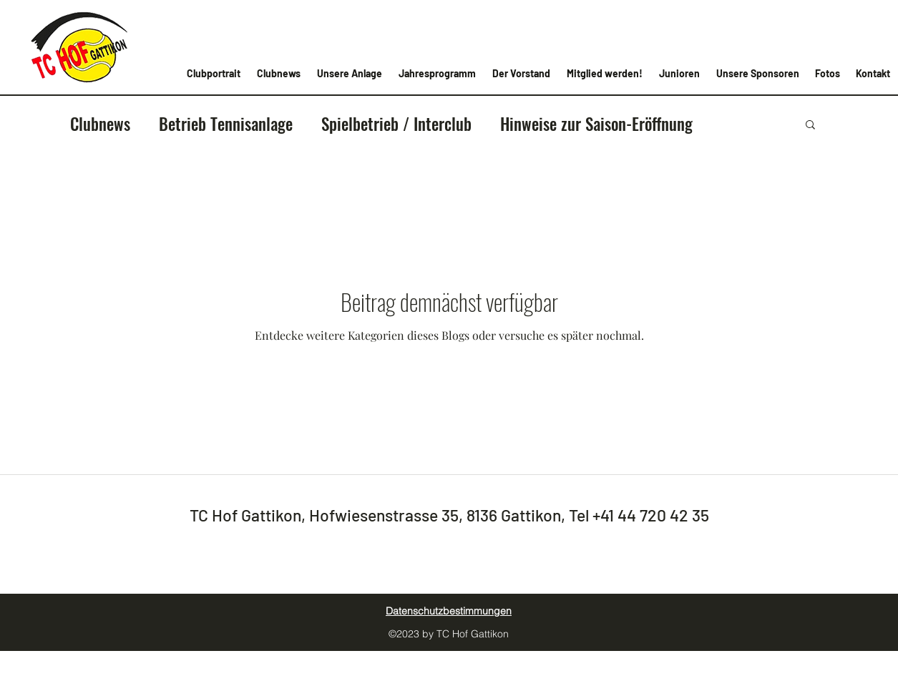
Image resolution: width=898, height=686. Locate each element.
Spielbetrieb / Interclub (396, 124)
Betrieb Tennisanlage (226, 124)
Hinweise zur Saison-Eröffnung (596, 124)
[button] (810, 125)
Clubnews (100, 124)
